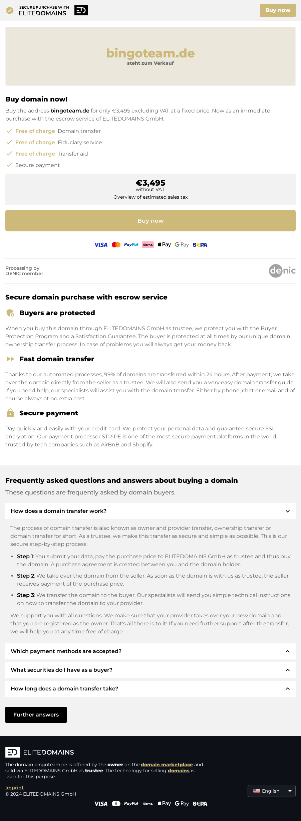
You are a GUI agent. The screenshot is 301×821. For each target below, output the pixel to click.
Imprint (14, 788)
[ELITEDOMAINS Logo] (105, 753)
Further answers (36, 714)
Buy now (277, 10)
